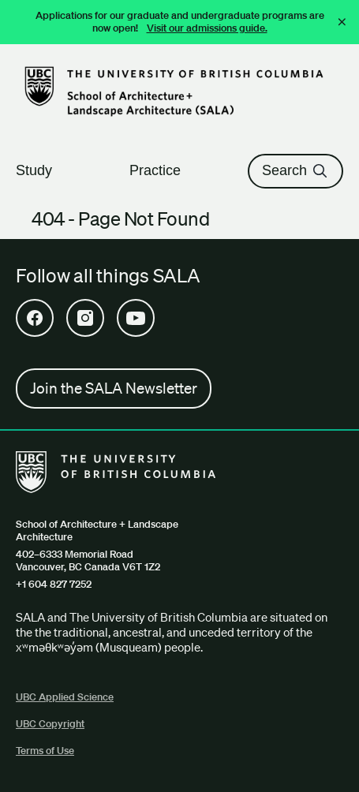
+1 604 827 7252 (54, 584)
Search (295, 170)
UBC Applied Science (65, 697)
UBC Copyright (50, 723)
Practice (162, 170)
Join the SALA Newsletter (113, 388)
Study (41, 170)
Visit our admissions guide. (207, 28)
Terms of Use (45, 750)
